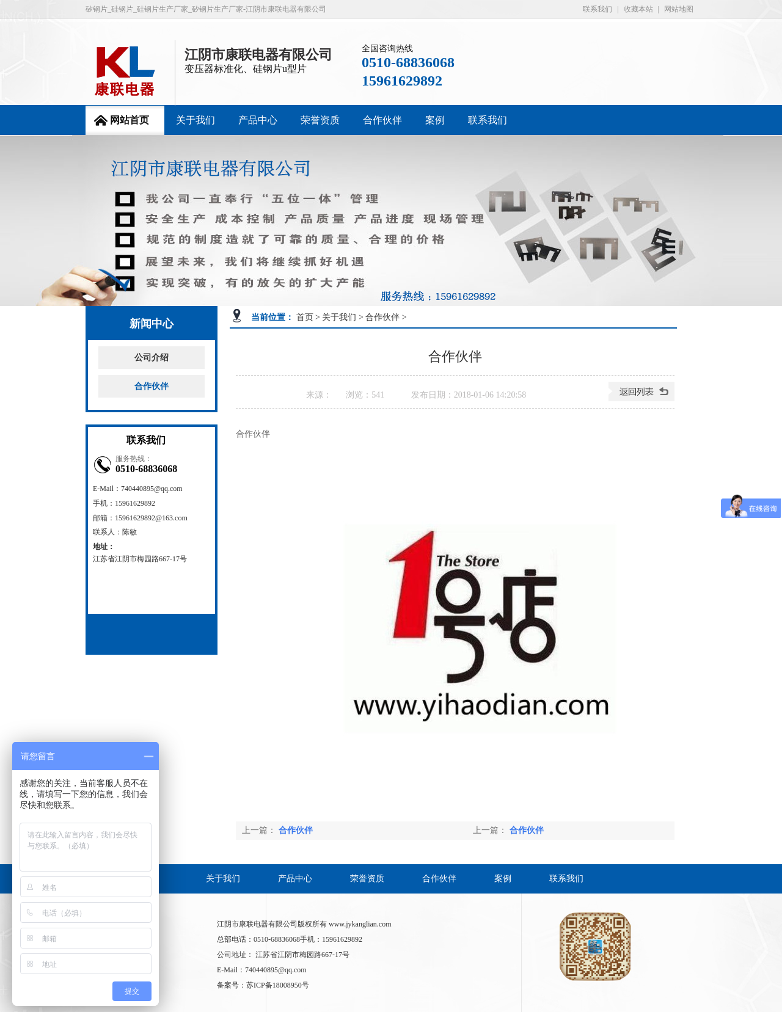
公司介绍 (151, 357)
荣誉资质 (320, 120)
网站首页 (129, 120)
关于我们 (195, 120)
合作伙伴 (382, 120)
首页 (304, 317)
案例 (435, 120)
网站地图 (678, 9)
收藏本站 (638, 9)
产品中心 (257, 120)
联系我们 (597, 9)
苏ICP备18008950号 (277, 985)
